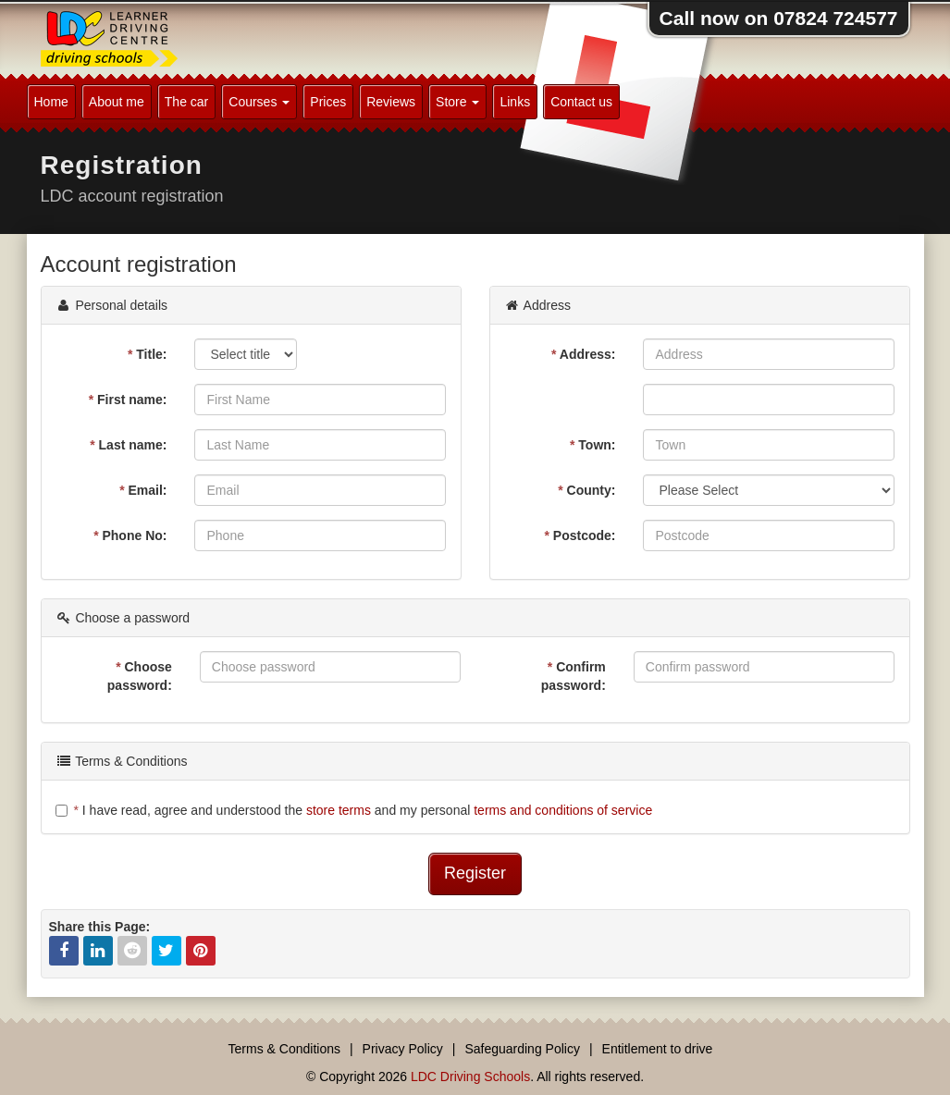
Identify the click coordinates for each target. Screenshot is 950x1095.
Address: (583, 354)
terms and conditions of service (563, 810)
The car (186, 101)
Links (515, 101)
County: (586, 490)
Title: (147, 354)
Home (51, 101)
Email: (143, 490)
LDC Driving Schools (470, 1076)
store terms (338, 810)
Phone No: (130, 535)
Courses (259, 101)
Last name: (128, 444)
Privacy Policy (403, 1048)
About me (116, 101)
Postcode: (579, 535)
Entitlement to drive (657, 1048)
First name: (128, 399)
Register (475, 873)
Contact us (581, 101)
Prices (328, 101)
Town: (593, 444)
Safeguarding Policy (522, 1048)
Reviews (390, 101)
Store (457, 101)
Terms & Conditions (284, 1048)
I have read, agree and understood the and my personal (354, 810)
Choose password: (139, 676)
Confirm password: (573, 676)
